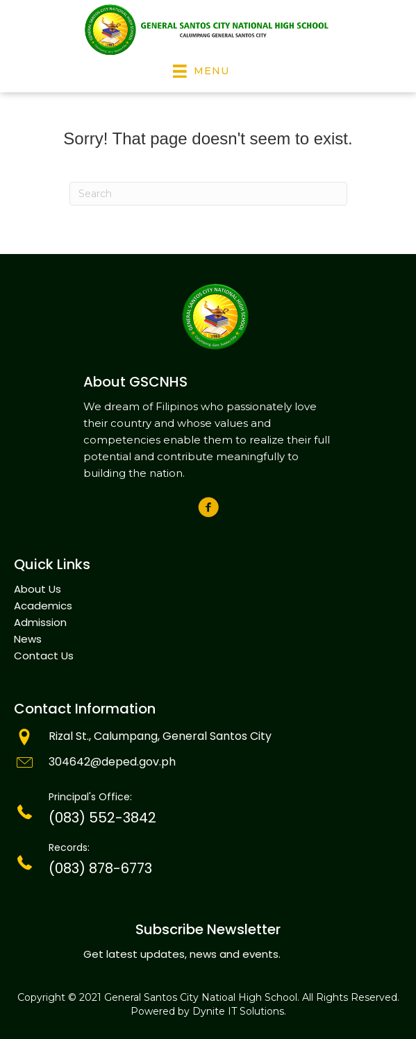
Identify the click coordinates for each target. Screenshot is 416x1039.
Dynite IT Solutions (238, 1011)
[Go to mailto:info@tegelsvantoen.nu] (208, 738)
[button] (208, 508)
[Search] (208, 193)
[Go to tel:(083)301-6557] (208, 812)
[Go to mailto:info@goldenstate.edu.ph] (208, 764)
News (28, 639)
